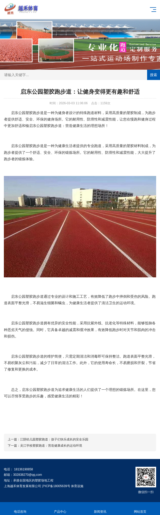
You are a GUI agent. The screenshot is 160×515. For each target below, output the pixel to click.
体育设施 (77, 486)
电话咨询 (20, 508)
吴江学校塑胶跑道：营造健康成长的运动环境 (51, 445)
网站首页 (140, 508)
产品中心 (60, 508)
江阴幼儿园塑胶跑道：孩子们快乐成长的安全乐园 (54, 439)
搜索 (153, 75)
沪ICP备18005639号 (56, 486)
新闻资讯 (100, 508)
